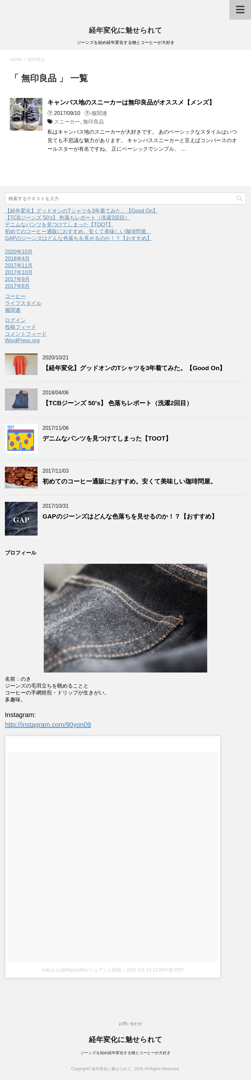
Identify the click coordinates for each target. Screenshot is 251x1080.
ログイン (15, 320)
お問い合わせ (130, 1023)
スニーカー (67, 121)
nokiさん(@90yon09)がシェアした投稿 (81, 970)
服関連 (99, 113)
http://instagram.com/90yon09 (48, 724)
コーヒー (15, 296)
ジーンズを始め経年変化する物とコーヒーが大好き (125, 1053)
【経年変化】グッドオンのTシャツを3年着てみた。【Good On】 (81, 211)
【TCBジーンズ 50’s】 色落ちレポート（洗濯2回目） (67, 217)
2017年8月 (17, 286)
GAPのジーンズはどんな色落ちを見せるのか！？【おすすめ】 (78, 238)
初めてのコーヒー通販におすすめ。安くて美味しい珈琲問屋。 (78, 231)
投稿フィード (20, 327)
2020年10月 (19, 252)
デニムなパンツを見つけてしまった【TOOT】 (59, 224)
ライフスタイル (23, 303)
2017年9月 (17, 279)
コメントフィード (26, 334)
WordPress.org (22, 340)
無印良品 (93, 121)
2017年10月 (19, 272)
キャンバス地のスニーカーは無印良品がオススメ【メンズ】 (131, 102)
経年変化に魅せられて (125, 30)
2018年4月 (17, 258)
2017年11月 (19, 265)
